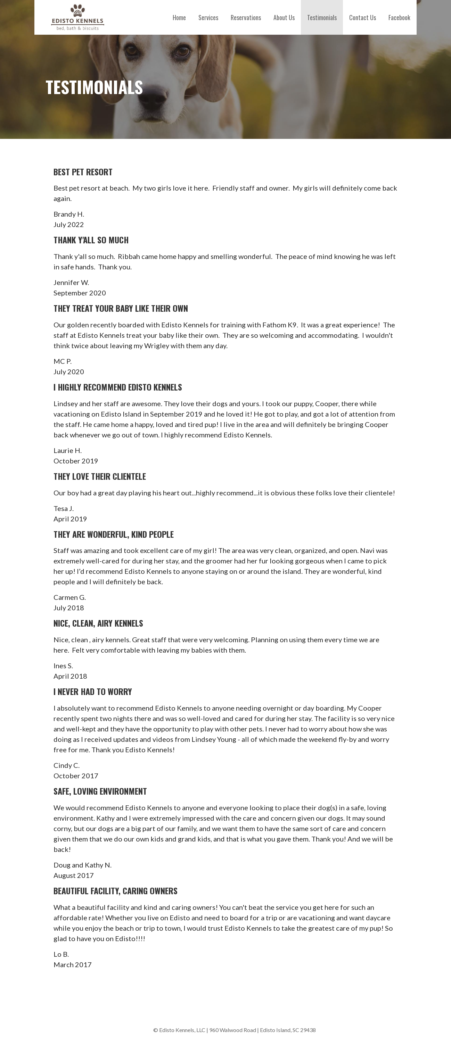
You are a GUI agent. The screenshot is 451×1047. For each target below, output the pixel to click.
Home (179, 17)
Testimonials (322, 17)
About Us (284, 17)
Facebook (399, 17)
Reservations (246, 17)
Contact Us (362, 17)
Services (208, 17)
